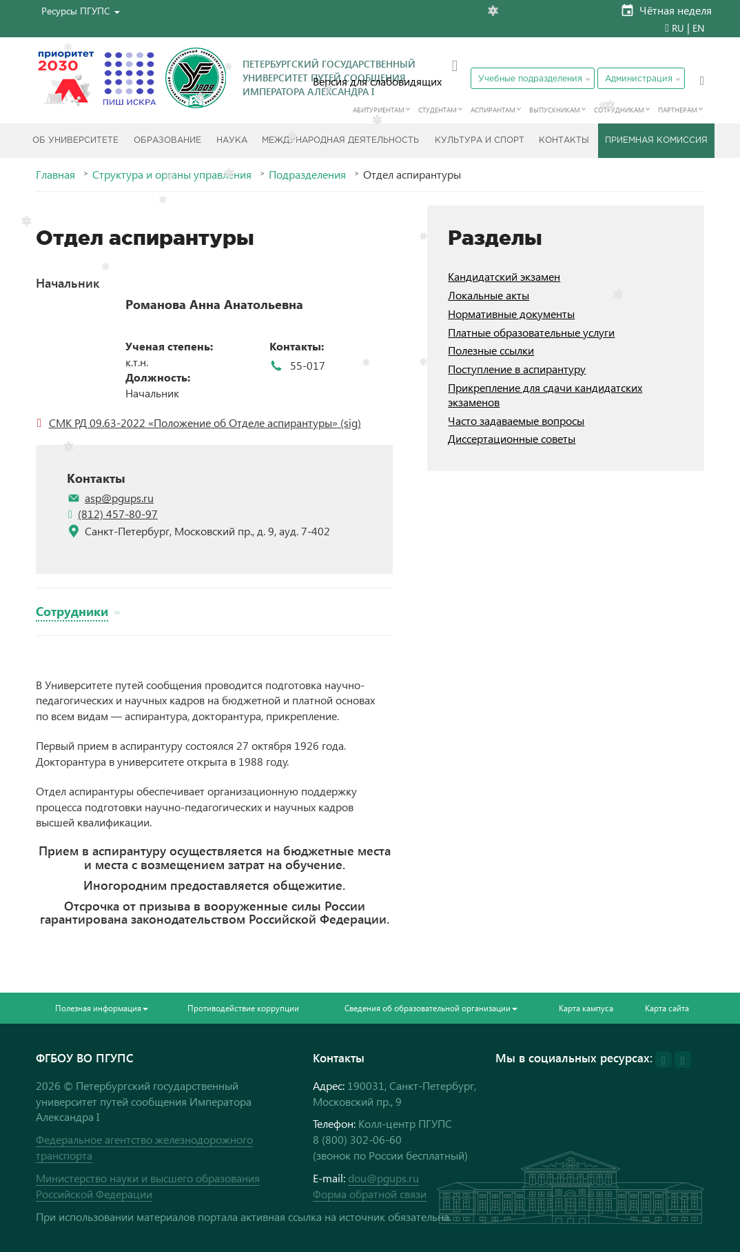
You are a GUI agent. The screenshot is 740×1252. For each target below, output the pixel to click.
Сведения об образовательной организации (431, 1008)
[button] (81, 11)
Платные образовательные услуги (531, 332)
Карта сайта (667, 1008)
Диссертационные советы (511, 438)
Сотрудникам (619, 110)
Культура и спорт (479, 140)
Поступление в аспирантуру (517, 368)
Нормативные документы (511, 313)
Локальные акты (488, 295)
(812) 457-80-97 (118, 513)
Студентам (437, 110)
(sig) (349, 422)
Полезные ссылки (491, 350)
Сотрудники (72, 610)
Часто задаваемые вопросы (516, 420)
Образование (167, 140)
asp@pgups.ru (119, 497)
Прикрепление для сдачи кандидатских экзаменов (545, 394)
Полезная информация (101, 1008)
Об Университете (75, 140)
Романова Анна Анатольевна (214, 304)
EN (698, 27)
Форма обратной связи (369, 1193)
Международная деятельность (340, 140)
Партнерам (677, 110)
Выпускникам (554, 110)
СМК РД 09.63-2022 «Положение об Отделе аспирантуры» (193, 422)
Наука (231, 140)
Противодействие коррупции (243, 1008)
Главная (55, 174)
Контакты (564, 140)
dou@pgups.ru (383, 1178)
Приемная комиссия (656, 140)
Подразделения (307, 174)
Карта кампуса (586, 1008)
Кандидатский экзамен (504, 276)
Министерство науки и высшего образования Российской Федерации (148, 1186)
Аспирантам (493, 110)
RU (678, 27)
